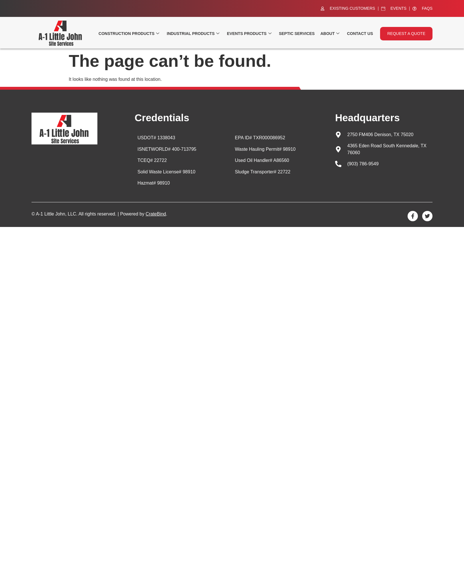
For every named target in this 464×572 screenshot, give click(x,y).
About (330, 33)
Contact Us (360, 33)
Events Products (249, 33)
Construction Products (129, 33)
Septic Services (297, 33)
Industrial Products (193, 33)
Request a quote (406, 33)
